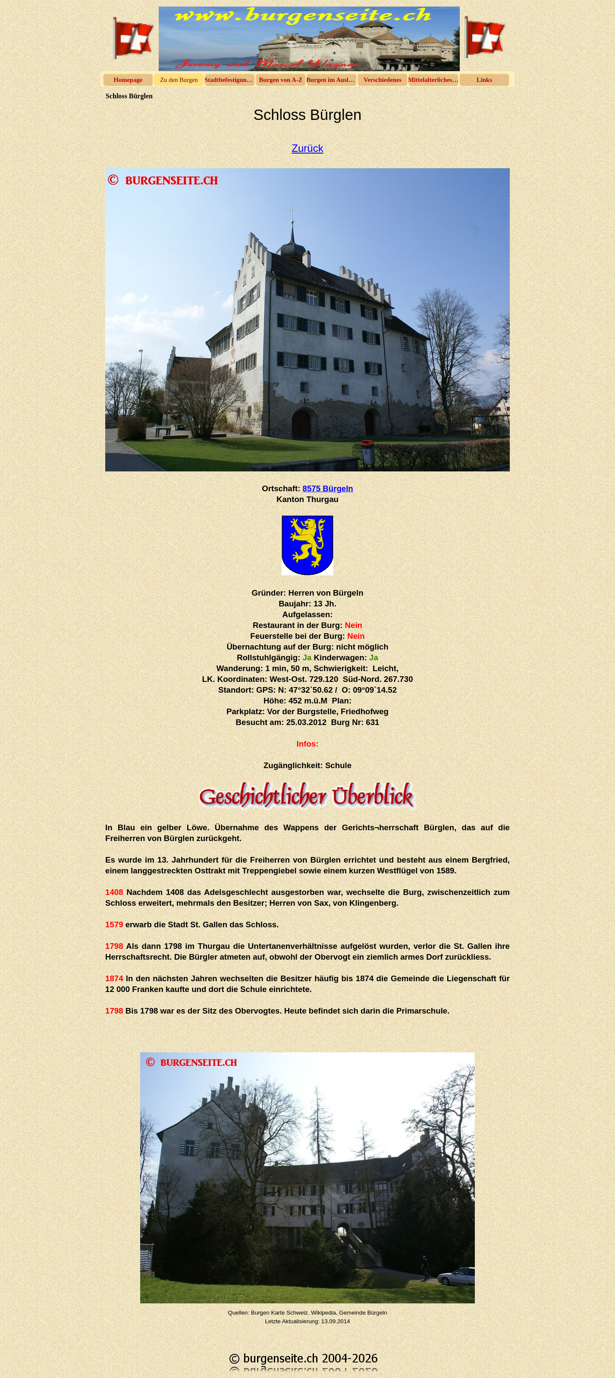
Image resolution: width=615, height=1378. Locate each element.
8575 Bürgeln (328, 488)
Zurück (307, 148)
